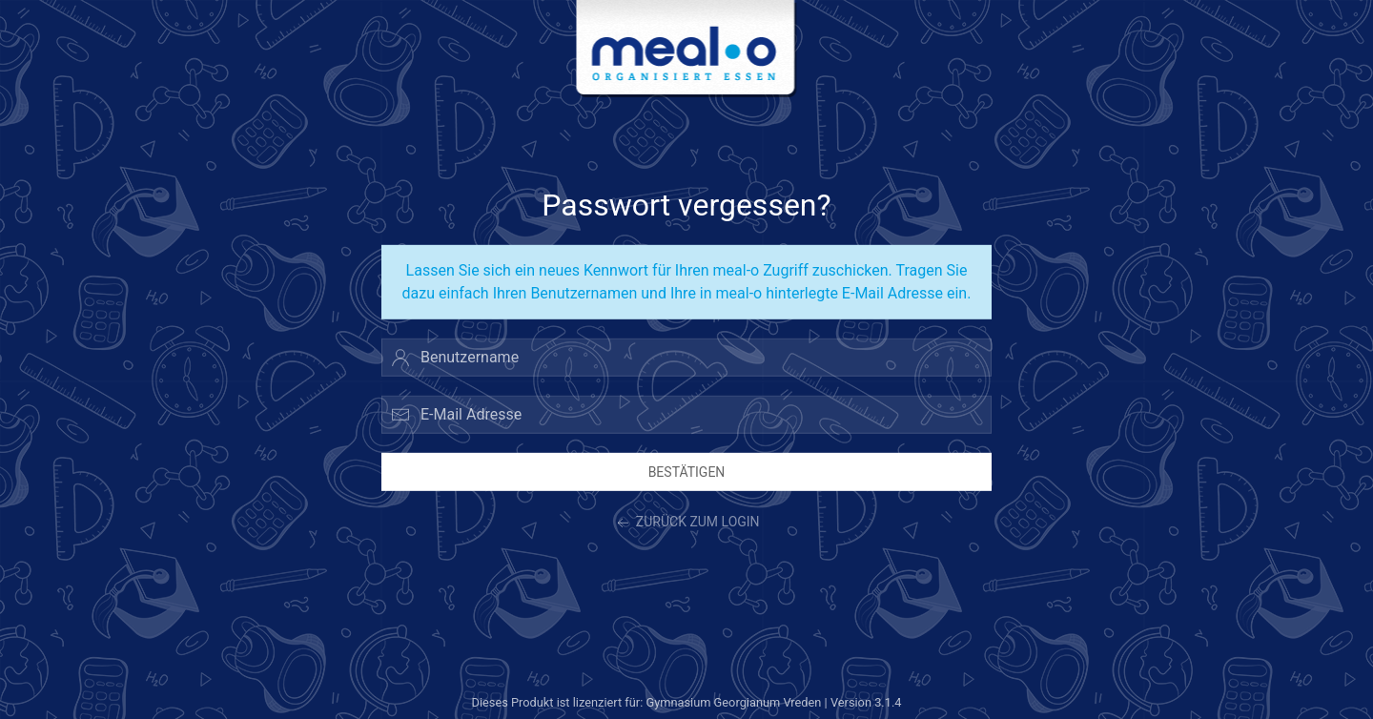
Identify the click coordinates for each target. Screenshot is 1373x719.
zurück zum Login (686, 523)
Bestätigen (687, 471)
